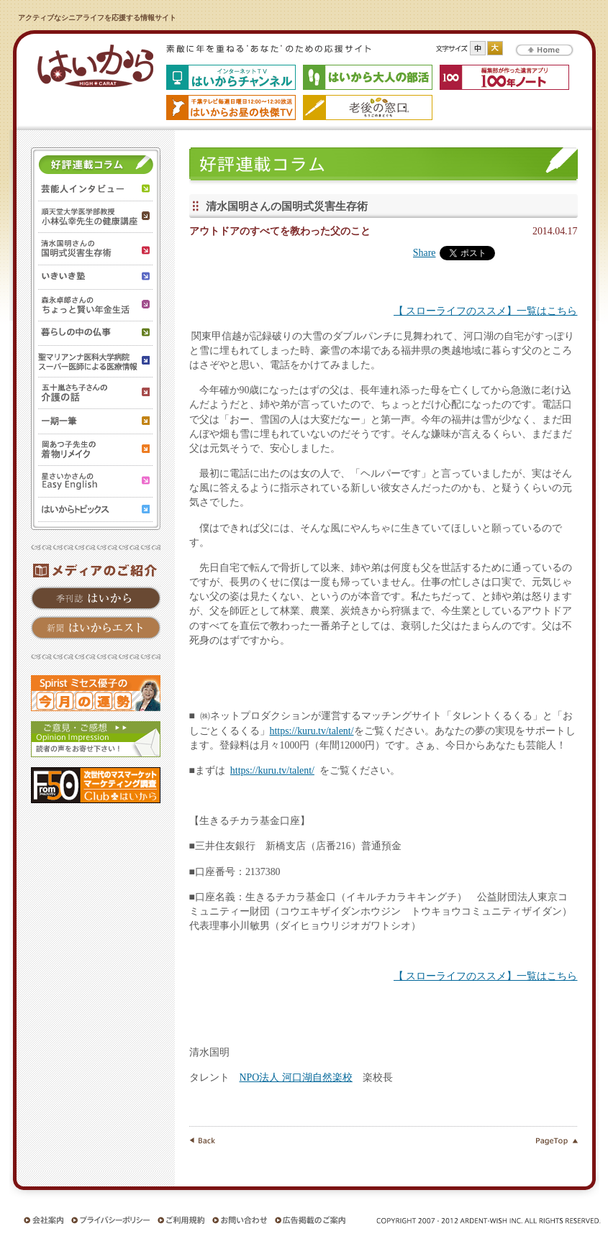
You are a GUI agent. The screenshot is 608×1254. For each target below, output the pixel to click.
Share (424, 252)
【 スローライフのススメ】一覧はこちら (485, 311)
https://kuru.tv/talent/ (312, 731)
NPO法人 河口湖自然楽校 (296, 1077)
